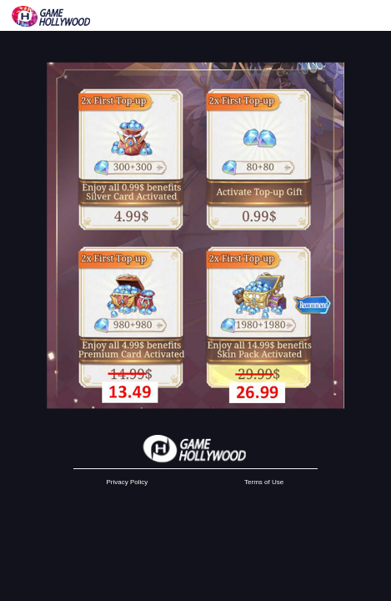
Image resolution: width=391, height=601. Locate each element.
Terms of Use (263, 482)
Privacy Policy (127, 482)
